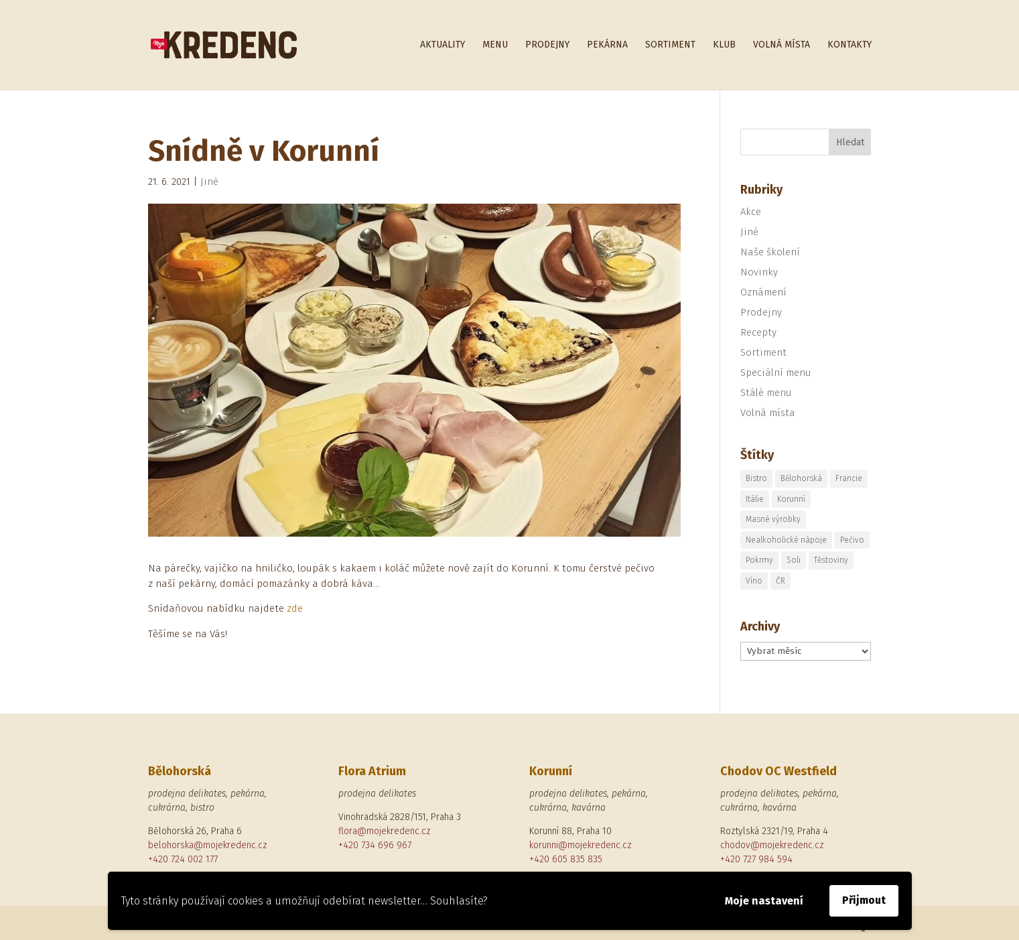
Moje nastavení (764, 900)
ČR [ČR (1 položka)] (780, 581)
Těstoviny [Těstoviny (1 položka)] (831, 560)
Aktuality (442, 45)
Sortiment (670, 45)
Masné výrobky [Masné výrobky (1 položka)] (773, 519)
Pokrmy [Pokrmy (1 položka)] (759, 560)
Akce (750, 212)
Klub (724, 45)
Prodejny (547, 45)
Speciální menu (775, 372)
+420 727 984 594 (756, 859)
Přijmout (864, 900)
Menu (495, 45)
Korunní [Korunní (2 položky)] (791, 499)
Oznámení (763, 292)
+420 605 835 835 (565, 859)
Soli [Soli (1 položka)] (794, 560)
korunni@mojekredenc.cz (580, 845)
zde (295, 608)
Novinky (759, 272)
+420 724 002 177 (183, 859)
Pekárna (607, 45)
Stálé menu (766, 393)
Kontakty (849, 45)
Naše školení (770, 252)
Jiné (209, 182)
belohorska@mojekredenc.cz (207, 845)
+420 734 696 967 (374, 845)
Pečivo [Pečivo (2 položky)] (852, 540)
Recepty (758, 332)
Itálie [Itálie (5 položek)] (755, 499)
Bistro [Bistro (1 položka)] (756, 478)
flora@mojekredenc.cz (384, 831)
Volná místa (781, 45)
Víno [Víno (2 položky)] (754, 581)
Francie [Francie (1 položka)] (848, 478)
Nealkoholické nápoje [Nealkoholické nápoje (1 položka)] (786, 540)
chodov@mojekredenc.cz (772, 845)
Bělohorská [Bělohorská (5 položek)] (801, 478)
